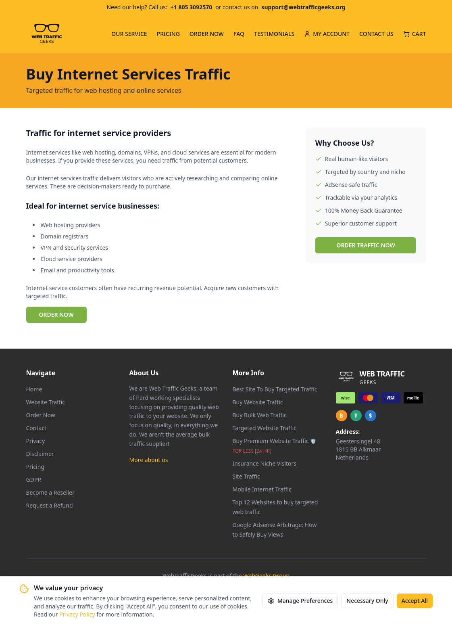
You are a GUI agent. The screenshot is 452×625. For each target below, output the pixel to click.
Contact (36, 428)
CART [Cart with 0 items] (414, 34)
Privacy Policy (77, 615)
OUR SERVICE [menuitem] (129, 34)
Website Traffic (45, 402)
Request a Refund (49, 505)
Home (34, 389)
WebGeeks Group (267, 575)
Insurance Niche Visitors (265, 463)
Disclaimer (40, 454)
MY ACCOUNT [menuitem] (327, 34)
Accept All (415, 601)
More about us (148, 460)
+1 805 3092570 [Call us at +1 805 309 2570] (191, 7)
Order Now (40, 415)
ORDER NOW (56, 314)
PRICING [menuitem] (168, 34)
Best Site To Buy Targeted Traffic (275, 389)
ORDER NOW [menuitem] (207, 34)
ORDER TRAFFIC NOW (366, 245)
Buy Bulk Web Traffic (260, 415)
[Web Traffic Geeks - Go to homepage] (46, 34)
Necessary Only (367, 601)
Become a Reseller (50, 492)
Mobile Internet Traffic (262, 489)
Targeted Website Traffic (264, 428)
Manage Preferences (300, 601)
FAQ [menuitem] (238, 34)
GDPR (34, 479)
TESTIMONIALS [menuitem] (274, 34)
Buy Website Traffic (258, 402)
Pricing (35, 466)
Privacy (35, 441)
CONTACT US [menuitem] (376, 34)
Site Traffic (246, 476)
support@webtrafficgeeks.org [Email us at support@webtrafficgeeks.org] (303, 7)
